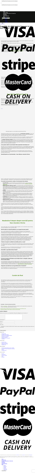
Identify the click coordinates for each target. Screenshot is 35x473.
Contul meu (4, 343)
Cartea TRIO (5, 12)
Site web (1, 325)
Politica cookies (4, 338)
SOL (2, 357)
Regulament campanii (6, 339)
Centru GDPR (4, 356)
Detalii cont (4, 345)
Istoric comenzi (4, 344)
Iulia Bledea (5, 306)
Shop (4, 11)
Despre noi (3, 3)
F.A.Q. (3, 354)
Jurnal (6, 20)
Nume (1, 322)
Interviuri (6, 22)
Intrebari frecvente (4, 2)
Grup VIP (5, 15)
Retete (6, 19)
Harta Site (3, 355)
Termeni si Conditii (5, 337)
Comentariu (2, 320)
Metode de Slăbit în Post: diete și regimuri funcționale (10, 309)
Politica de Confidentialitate (7, 336)
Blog (4, 16)
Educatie (6, 21)
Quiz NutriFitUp (4, 464)
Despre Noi (4, 334)
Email (1, 324)
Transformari (4, 351)
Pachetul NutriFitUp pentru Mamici (8, 349)
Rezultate (5, 14)
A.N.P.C (3, 358)
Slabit (6, 17)
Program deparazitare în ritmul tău (9, 13)
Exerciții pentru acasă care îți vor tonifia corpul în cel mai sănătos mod (13, 308)
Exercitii (6, 18)
